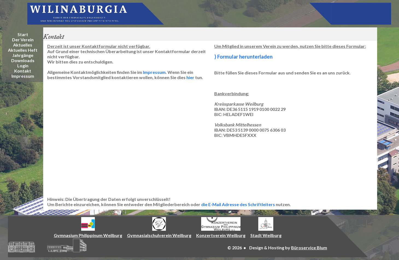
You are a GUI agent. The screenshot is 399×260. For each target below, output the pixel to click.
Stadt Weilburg (265, 235)
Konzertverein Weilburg (220, 235)
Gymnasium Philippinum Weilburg (88, 235)
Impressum (154, 72)
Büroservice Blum (309, 247)
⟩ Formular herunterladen (243, 57)
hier (190, 77)
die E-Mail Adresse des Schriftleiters (238, 204)
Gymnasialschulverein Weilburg (159, 235)
